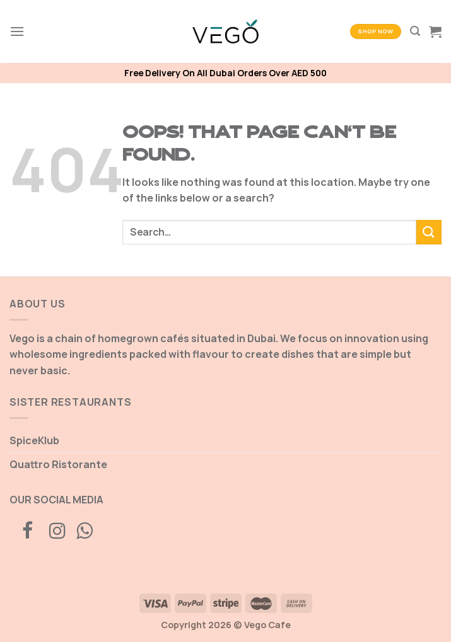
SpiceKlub (34, 440)
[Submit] (429, 232)
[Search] (415, 31)
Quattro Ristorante (58, 464)
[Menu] (17, 31)
